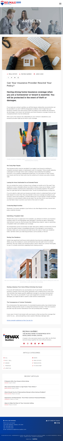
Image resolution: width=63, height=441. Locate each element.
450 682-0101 (9, 426)
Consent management (37, 436)
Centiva (34, 439)
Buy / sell (7, 360)
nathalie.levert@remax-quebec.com (16, 429)
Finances (7, 365)
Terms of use (27, 436)
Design (6, 363)
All (5, 357)
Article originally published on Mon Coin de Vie (20, 320)
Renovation (36, 363)
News (34, 357)
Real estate (12, 74)
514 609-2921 (9, 427)
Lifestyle (7, 368)
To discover (36, 365)
